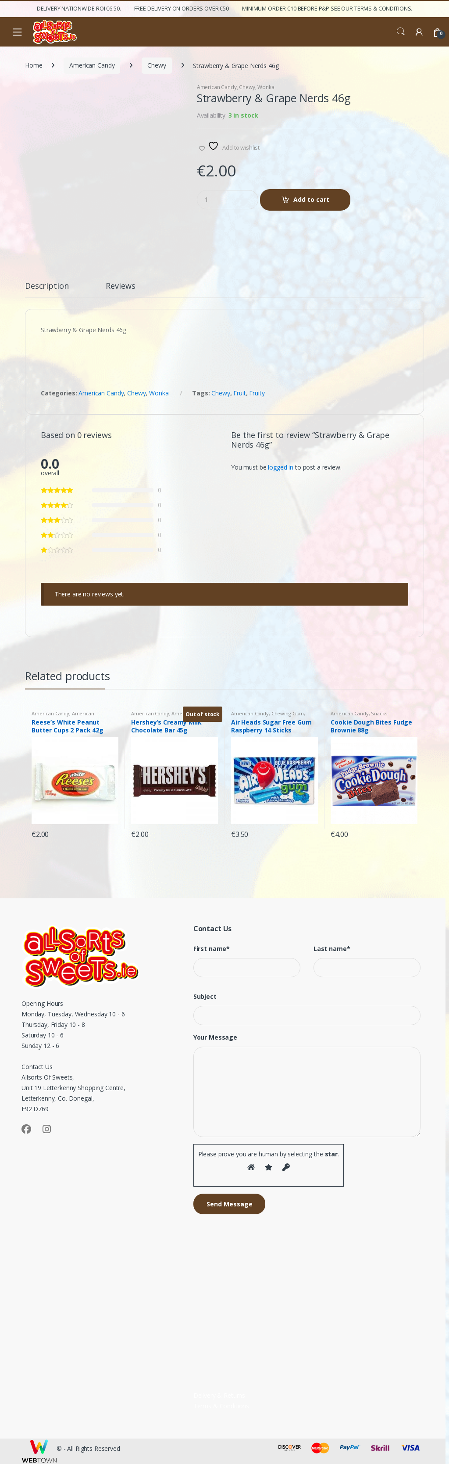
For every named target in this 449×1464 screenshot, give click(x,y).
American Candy (91, 65)
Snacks (379, 713)
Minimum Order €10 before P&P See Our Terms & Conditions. (327, 8)
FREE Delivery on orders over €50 (181, 8)
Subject (205, 997)
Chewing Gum (287, 713)
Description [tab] (46, 286)
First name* (211, 949)
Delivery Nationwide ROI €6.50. (79, 8)
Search (401, 31)
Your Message (215, 1037)
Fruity (256, 393)
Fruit (239, 393)
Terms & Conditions (221, 1406)
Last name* (332, 949)
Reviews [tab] (120, 286)
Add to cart (311, 199)
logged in (280, 467)
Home (33, 65)
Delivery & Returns (219, 1395)
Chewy (156, 65)
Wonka (265, 87)
